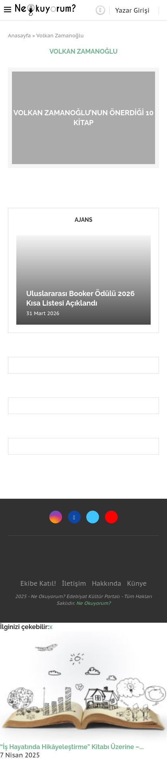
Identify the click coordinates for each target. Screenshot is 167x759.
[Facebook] (74, 517)
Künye (136, 583)
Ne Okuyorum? (93, 603)
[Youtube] (111, 517)
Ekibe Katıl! (38, 583)
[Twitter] (92, 517)
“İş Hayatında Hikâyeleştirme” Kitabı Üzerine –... (72, 747)
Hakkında (106, 583)
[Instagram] (55, 517)
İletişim (74, 583)
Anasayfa (19, 35)
